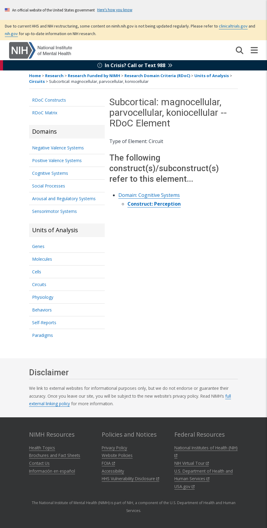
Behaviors (42, 310)
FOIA (108, 463)
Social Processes (48, 186)
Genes (38, 246)
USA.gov (184, 486)
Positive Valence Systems (57, 160)
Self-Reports (44, 322)
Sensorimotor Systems (54, 211)
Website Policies (117, 455)
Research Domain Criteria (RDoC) (157, 75)
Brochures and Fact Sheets (54, 455)
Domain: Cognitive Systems (149, 195)
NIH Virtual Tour (191, 463)
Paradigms (42, 335)
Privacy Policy (114, 448)
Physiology (42, 297)
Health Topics (42, 448)
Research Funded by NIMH (94, 75)
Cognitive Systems (50, 173)
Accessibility (113, 471)
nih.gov (11, 33)
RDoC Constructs (49, 100)
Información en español (52, 471)
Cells (36, 272)
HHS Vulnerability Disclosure (130, 478)
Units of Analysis (211, 75)
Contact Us (39, 463)
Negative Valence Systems (58, 148)
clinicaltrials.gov (233, 26)
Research (54, 75)
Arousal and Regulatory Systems (64, 198)
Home (35, 75)
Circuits (37, 81)
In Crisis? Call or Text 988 (135, 65)
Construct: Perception (154, 203)
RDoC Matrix (44, 113)
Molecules (42, 259)
